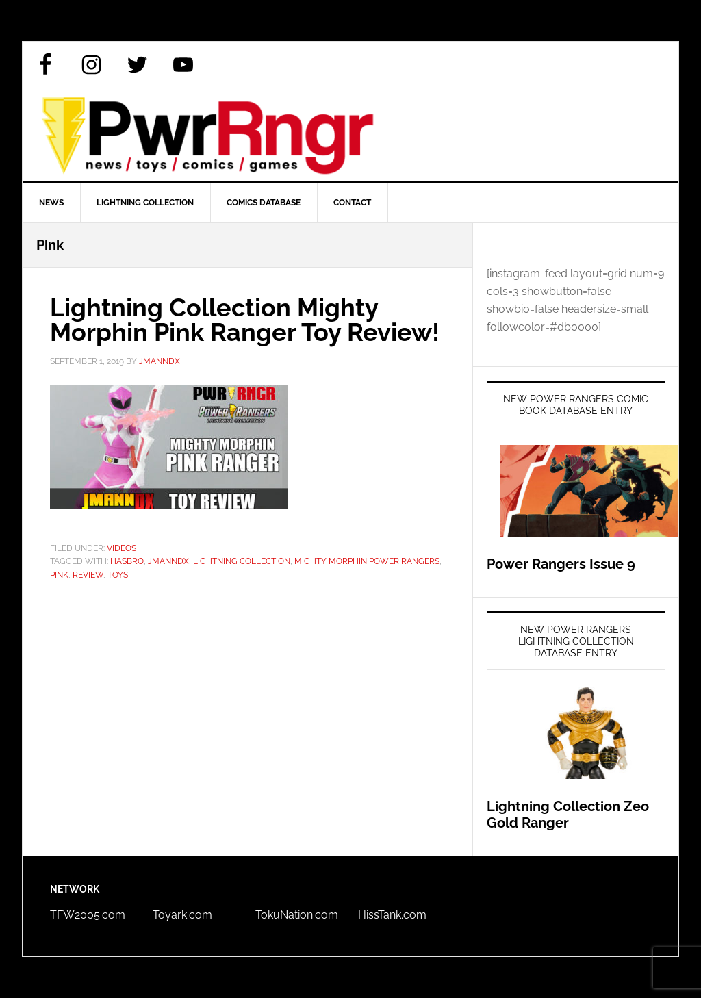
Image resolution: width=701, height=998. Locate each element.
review (88, 575)
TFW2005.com (87, 914)
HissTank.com (392, 914)
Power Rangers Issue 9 (561, 564)
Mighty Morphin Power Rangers (366, 561)
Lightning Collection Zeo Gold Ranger (568, 814)
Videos (121, 548)
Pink (59, 575)
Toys (117, 575)
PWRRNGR (350, 134)
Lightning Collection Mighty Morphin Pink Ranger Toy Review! (244, 319)
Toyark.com (182, 914)
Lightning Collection (241, 561)
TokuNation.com (296, 914)
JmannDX (168, 561)
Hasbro (127, 561)
